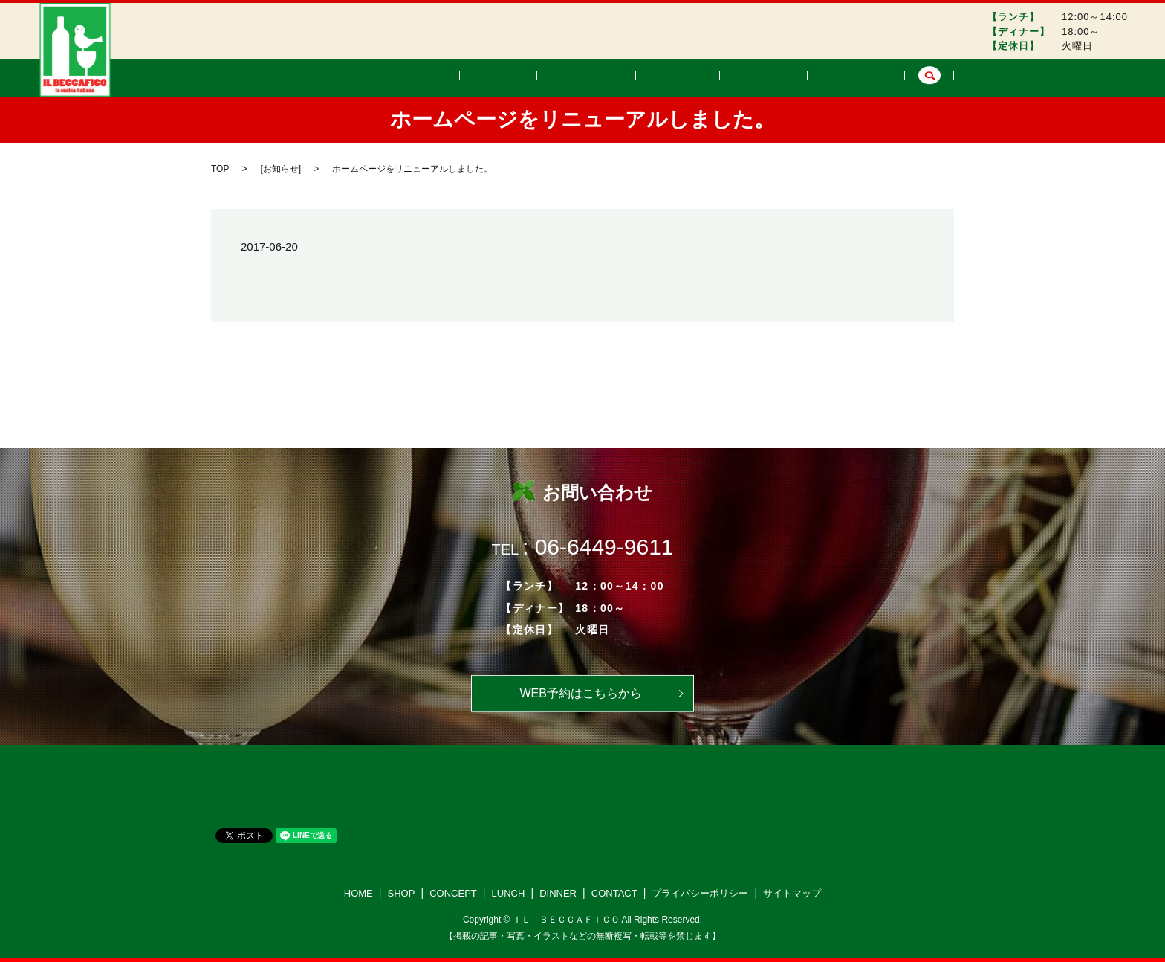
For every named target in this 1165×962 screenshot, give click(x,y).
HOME (517, 77)
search (929, 78)
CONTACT (864, 77)
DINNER (788, 77)
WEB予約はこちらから (580, 693)
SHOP (576, 77)
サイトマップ (792, 893)
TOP (220, 169)
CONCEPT (647, 77)
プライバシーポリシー (700, 893)
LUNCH (721, 77)
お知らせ (281, 169)
